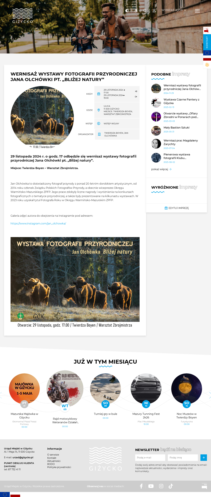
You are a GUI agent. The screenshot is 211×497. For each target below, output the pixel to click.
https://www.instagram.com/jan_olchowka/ (38, 223)
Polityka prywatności (59, 467)
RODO (51, 464)
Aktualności (54, 461)
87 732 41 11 (14, 469)
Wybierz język (172, 8)
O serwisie (53, 454)
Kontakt (206, 42)
